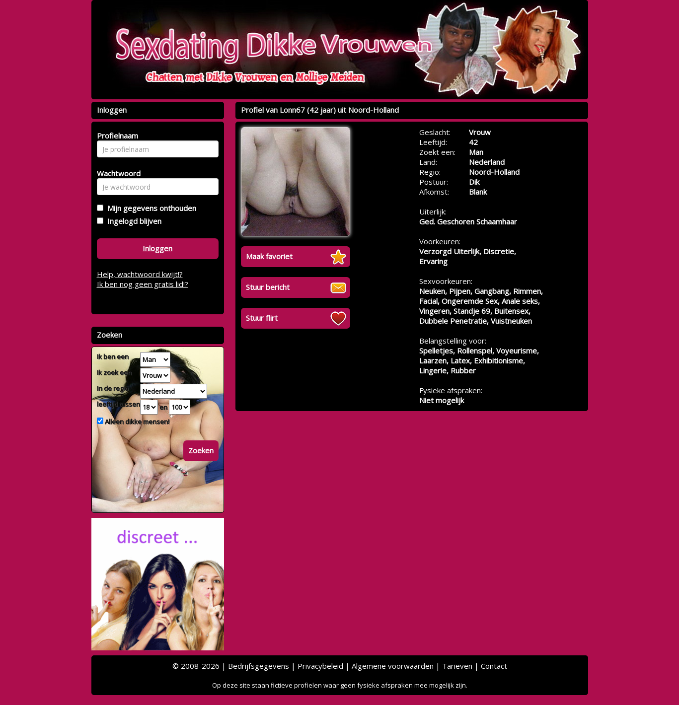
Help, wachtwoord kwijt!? (140, 274)
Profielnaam (116, 136)
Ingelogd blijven (132, 221)
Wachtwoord (116, 173)
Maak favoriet (269, 256)
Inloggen (157, 248)
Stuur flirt (262, 318)
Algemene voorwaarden (393, 666)
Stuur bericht (268, 287)
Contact (494, 666)
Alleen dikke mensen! (136, 421)
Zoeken (201, 450)
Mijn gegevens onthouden (149, 208)
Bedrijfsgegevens (258, 666)
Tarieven (457, 666)
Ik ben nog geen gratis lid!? (142, 284)
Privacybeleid (320, 666)
